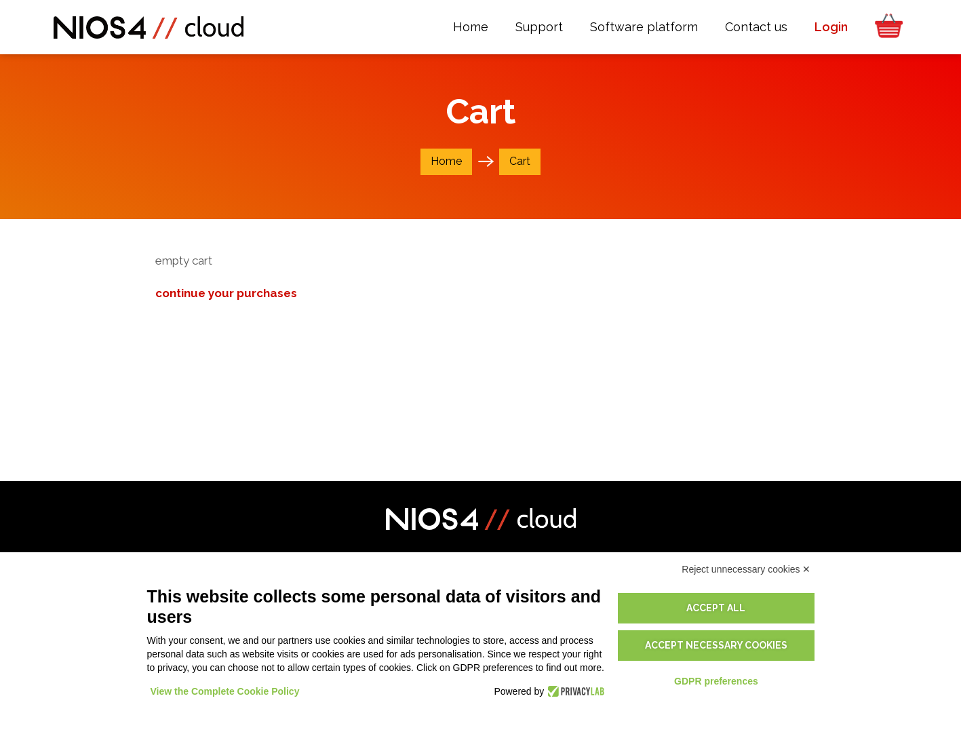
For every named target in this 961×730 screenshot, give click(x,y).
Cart (519, 161)
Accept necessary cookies (716, 645)
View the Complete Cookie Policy (225, 691)
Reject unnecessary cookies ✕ (746, 569)
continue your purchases (226, 293)
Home (446, 161)
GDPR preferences (716, 681)
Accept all (715, 607)
